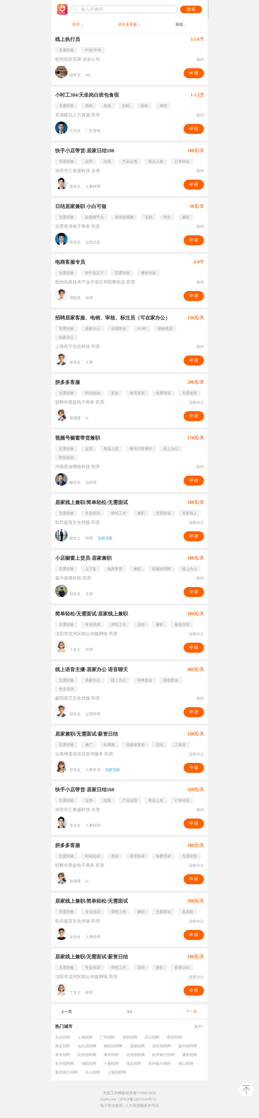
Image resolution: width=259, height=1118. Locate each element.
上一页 (66, 1011)
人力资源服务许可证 (142, 1105)
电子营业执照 (111, 1105)
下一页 (191, 1011)
